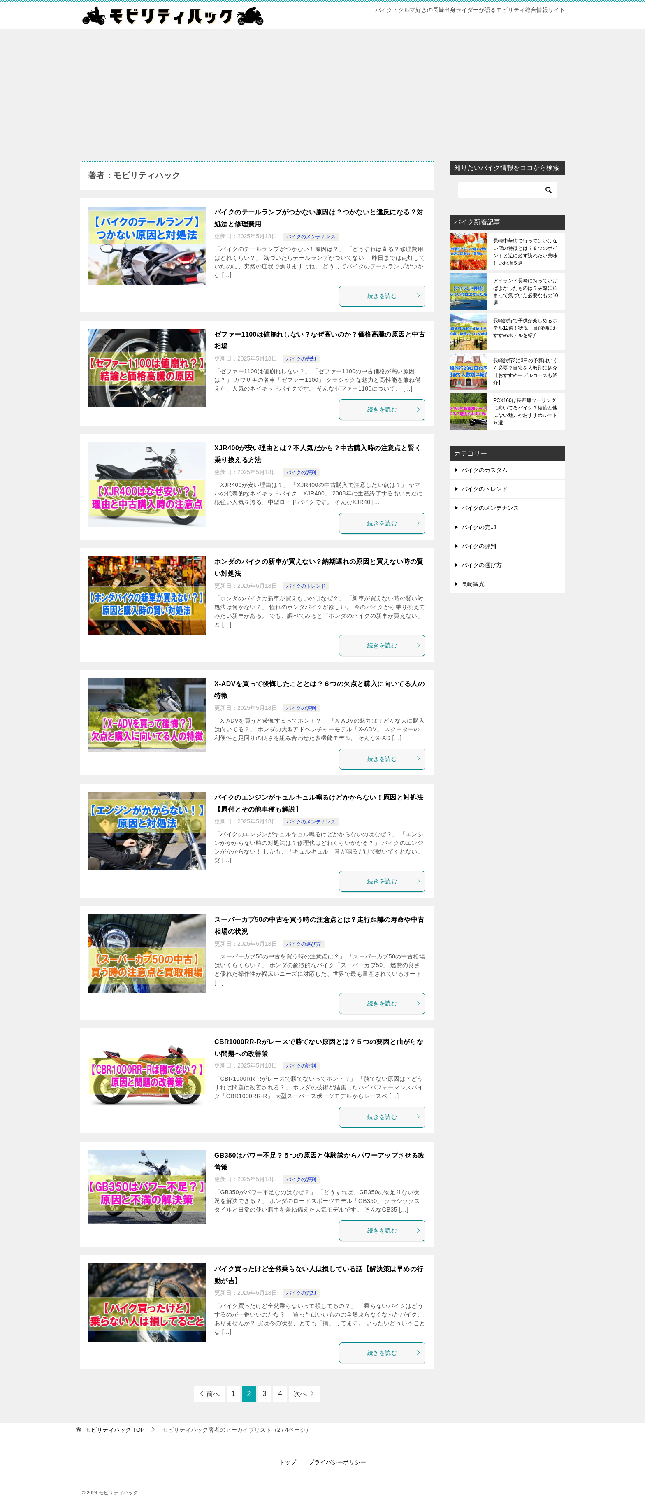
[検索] (507, 190)
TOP (114, 1429)
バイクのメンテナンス (311, 237)
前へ (213, 1393)
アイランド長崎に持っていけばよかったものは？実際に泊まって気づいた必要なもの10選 (525, 292)
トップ (287, 1462)
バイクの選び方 (303, 944)
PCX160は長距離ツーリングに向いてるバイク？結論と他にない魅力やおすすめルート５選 (525, 412)
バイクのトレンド (306, 586)
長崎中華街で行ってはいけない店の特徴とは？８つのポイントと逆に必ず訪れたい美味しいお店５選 (525, 252)
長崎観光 (473, 584)
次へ (300, 1393)
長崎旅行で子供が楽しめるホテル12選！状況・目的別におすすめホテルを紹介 (525, 328)
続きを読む (394, 296)
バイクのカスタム (485, 470)
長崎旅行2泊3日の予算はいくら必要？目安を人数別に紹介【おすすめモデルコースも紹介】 (525, 372)
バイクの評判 (301, 472)
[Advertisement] (322, 90)
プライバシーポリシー (337, 1462)
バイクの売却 (301, 359)
